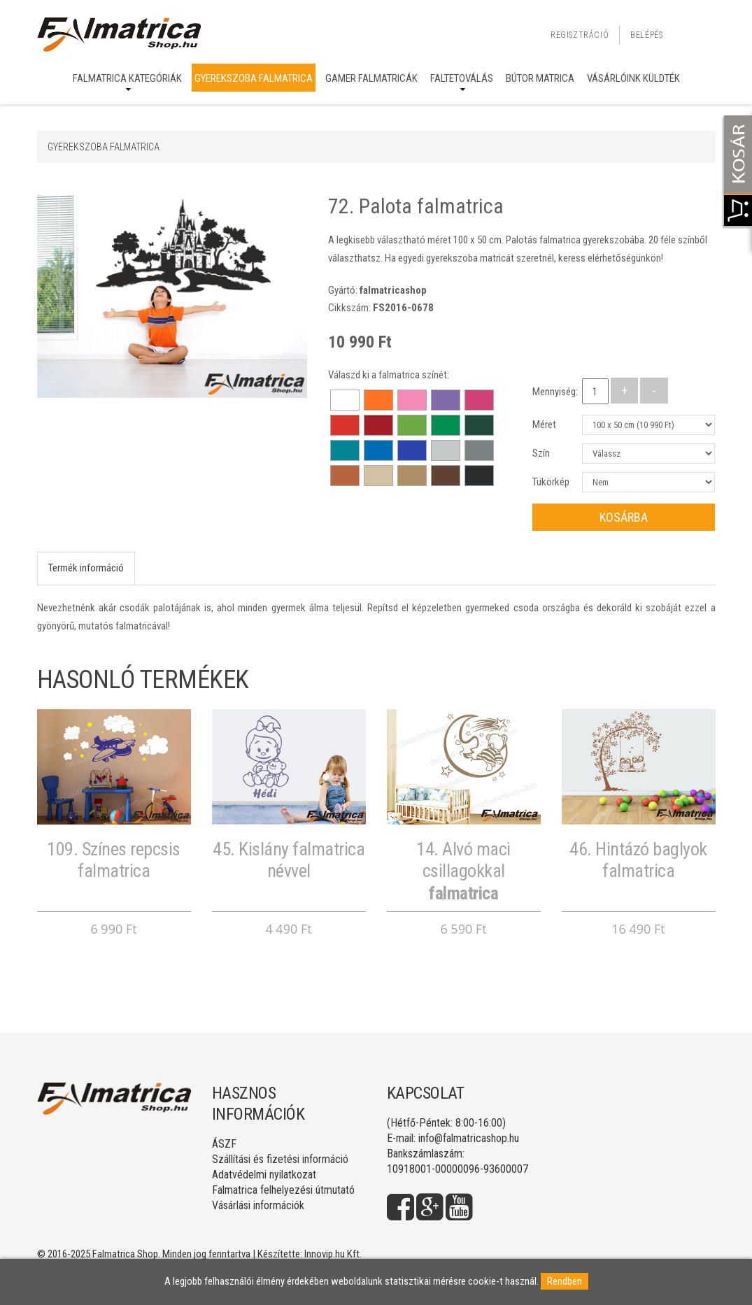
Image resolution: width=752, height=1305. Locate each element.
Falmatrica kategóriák (127, 78)
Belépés (646, 35)
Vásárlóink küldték (633, 78)
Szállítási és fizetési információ (280, 1159)
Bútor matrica (540, 78)
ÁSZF (224, 1143)
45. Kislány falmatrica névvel (288, 860)
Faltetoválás (461, 78)
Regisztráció (580, 35)
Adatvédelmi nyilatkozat (264, 1174)
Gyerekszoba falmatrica (253, 78)
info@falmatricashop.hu (468, 1138)
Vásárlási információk (258, 1205)
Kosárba (624, 517)
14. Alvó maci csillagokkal (463, 871)
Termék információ (86, 568)
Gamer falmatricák (371, 78)
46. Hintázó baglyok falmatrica (638, 860)
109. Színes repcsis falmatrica (113, 860)
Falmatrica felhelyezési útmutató (283, 1190)
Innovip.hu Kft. (333, 1254)
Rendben (564, 1281)
